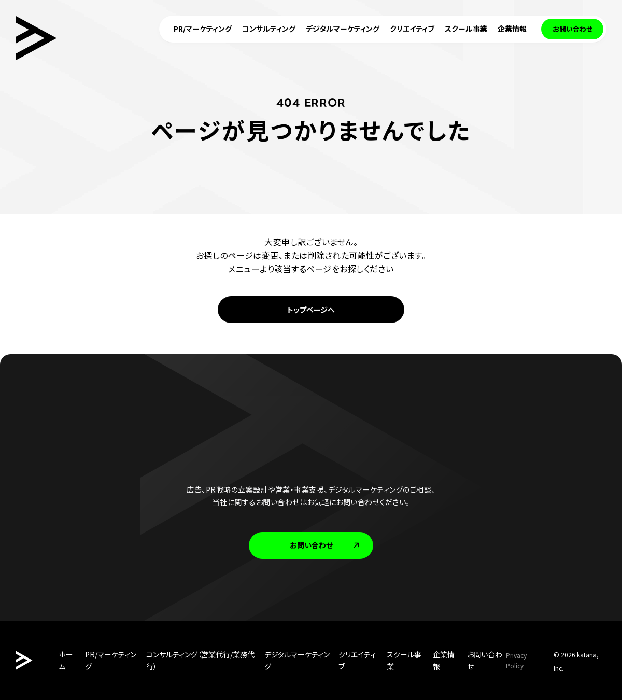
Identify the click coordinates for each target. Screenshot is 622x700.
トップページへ (311, 309)
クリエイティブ (357, 660)
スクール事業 (404, 660)
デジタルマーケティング (297, 660)
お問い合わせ (325, 545)
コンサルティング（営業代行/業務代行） (200, 660)
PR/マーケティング (110, 660)
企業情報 (444, 660)
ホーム (66, 660)
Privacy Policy (516, 660)
